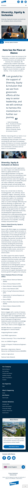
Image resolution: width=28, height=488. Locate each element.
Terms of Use (13, 474)
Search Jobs (5, 397)
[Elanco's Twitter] (9, 458)
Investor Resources (7, 410)
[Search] (25, 2)
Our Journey (5, 371)
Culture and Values (7, 373)
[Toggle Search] (22, 2)
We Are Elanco (6, 369)
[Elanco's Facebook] (4, 458)
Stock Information (7, 406)
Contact (4, 379)
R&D (3, 386)
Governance (5, 412)
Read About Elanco (14, 446)
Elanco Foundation (7, 377)
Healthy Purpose (6, 375)
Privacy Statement (13, 473)
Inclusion (14, 5)
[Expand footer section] (25, 486)
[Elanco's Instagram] (14, 458)
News (3, 393)
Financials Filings (6, 408)
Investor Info (5, 404)
